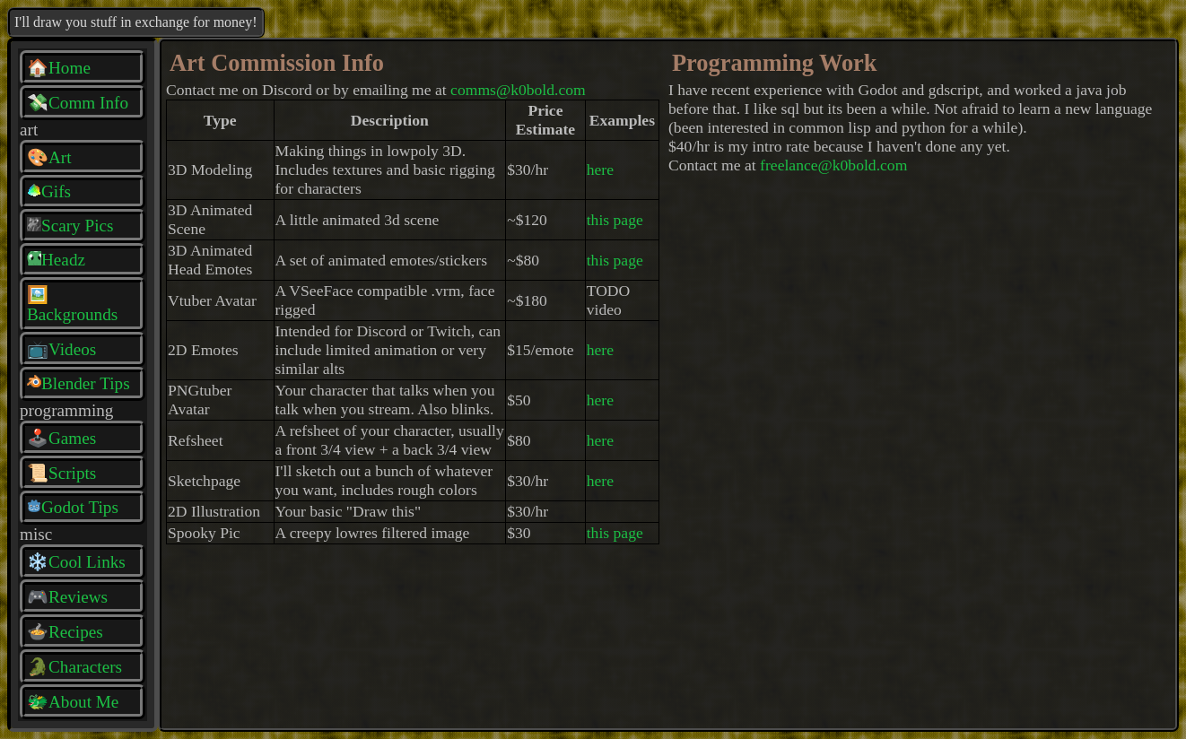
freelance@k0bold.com (833, 165)
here (600, 169)
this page (615, 220)
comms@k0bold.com (518, 90)
